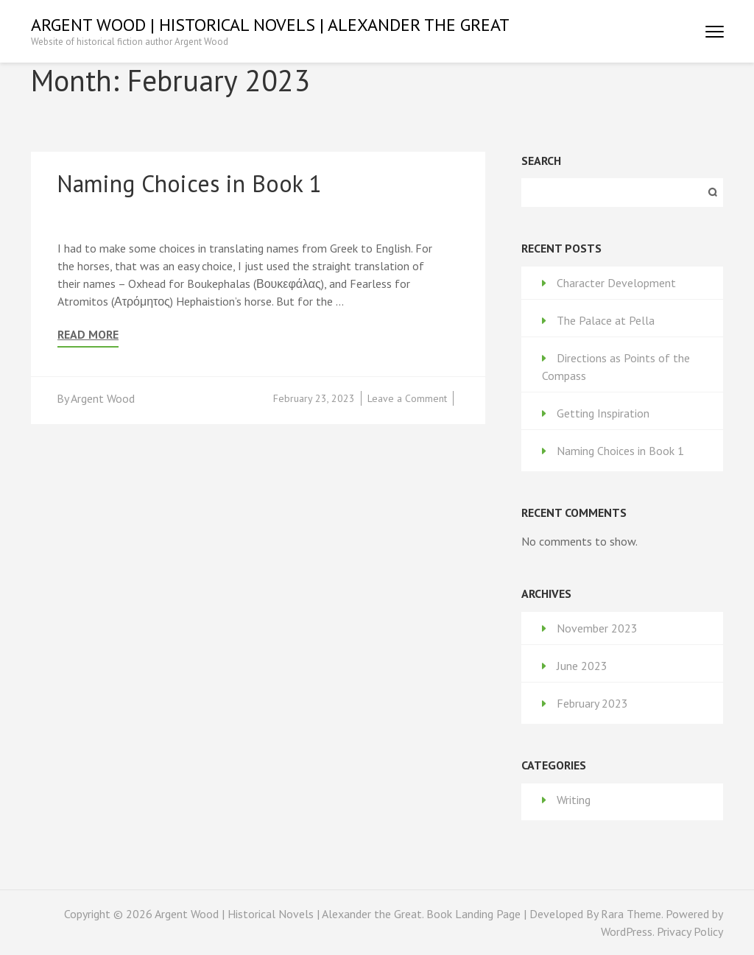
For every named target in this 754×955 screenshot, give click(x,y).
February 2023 (592, 703)
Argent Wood (103, 398)
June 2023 (582, 665)
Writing (574, 799)
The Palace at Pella (606, 320)
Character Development (616, 282)
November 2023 (597, 628)
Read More (88, 335)
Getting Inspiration (603, 413)
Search (541, 160)
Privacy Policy (690, 931)
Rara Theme (631, 913)
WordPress (626, 931)
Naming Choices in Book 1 (189, 183)
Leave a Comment (407, 398)
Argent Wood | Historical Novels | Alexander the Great (270, 24)
